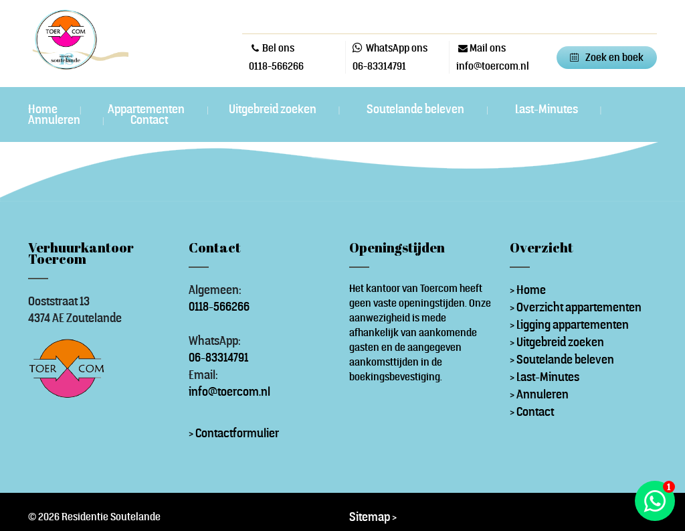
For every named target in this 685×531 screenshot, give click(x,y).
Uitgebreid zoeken (273, 109)
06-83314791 (379, 66)
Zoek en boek (614, 57)
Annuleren (55, 120)
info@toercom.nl (229, 391)
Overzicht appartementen (579, 307)
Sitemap (369, 517)
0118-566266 (276, 66)
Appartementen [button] (147, 109)
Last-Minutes (547, 109)
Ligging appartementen (572, 324)
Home (44, 109)
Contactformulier (237, 433)
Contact (149, 120)
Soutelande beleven (416, 109)
